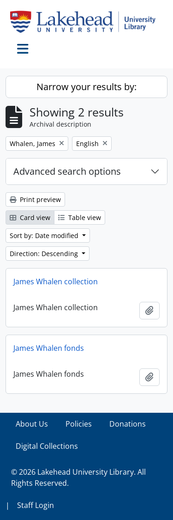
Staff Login (35, 505)
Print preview (35, 199)
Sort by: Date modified (45, 235)
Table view (79, 217)
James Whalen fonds (48, 348)
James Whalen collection (55, 281)
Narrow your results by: (86, 86)
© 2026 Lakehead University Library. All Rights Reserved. (78, 477)
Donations (127, 424)
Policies (79, 424)
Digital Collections (47, 446)
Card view (30, 217)
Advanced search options (67, 171)
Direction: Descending (45, 253)
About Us (32, 424)
